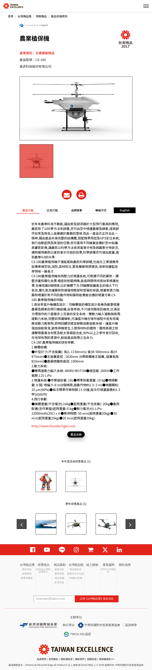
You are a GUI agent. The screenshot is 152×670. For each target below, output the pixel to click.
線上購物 (92, 564)
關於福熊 (125, 564)
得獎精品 (41, 16)
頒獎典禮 (26, 574)
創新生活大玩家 (75, 574)
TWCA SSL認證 (77, 634)
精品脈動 (60, 564)
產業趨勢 (109, 564)
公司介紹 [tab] (52, 210)
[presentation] (22, 524)
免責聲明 (41, 659)
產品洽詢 (76, 434)
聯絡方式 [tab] (100, 210)
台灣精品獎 (24, 16)
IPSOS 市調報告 (108, 570)
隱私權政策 (67, 659)
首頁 (10, 16)
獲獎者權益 (27, 578)
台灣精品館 (76, 564)
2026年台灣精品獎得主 (43, 570)
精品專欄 (59, 578)
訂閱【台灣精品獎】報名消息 (96, 598)
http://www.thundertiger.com (53, 426)
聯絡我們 (80, 659)
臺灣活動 (59, 574)
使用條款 (53, 659)
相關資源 (92, 659)
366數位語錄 (75, 578)
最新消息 (59, 569)
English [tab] (125, 210)
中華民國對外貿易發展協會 (99, 625)
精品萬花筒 (76, 569)
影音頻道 (59, 582)
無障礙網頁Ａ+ (107, 659)
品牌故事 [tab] (76, 210)
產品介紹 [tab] (27, 210)
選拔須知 (26, 569)
